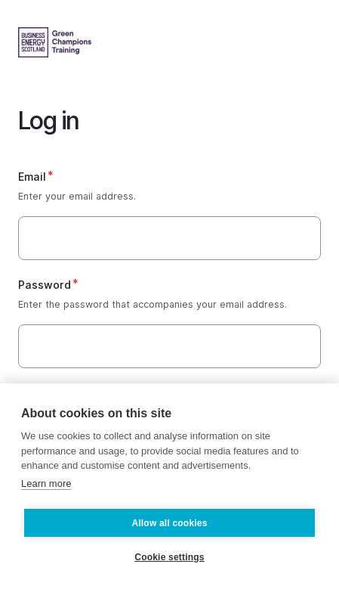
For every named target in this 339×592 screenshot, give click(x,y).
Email (32, 176)
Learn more (46, 483)
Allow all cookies (169, 523)
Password (44, 284)
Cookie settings (169, 557)
